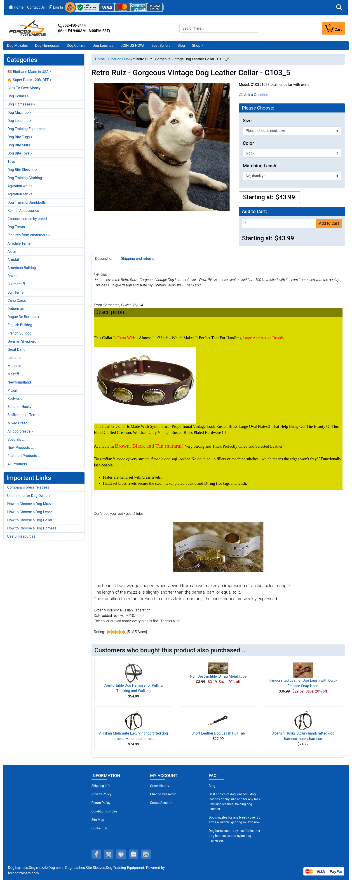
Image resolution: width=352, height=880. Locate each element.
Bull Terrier (16, 292)
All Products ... (19, 464)
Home (16, 7)
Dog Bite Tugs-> (20, 137)
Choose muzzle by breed (27, 219)
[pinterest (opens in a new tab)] (121, 854)
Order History (159, 786)
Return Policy (101, 803)
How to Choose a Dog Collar (29, 520)
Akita (11, 251)
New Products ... (20, 447)
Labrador (14, 358)
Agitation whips (19, 186)
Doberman (15, 309)
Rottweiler (15, 398)
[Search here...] (219, 28)
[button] (339, 7)
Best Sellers (160, 45)
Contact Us (36, 7)
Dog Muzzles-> (19, 112)
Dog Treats (16, 227)
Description (104, 258)
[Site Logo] (28, 28)
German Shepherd (21, 341)
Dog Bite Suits (18, 145)
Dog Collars (76, 45)
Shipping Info (101, 786)
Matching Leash (259, 166)
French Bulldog (19, 333)
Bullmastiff (16, 284)
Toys (11, 161)
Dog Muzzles (17, 45)
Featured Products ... (24, 456)
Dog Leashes (103, 45)
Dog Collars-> (18, 96)
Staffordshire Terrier (23, 415)
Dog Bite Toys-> (19, 153)
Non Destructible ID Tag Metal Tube (218, 676)
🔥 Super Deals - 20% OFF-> (29, 80)
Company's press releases (28, 487)
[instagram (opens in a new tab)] (145, 854)
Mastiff (13, 374)
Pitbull (12, 390)
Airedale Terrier (19, 243)
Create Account (161, 803)
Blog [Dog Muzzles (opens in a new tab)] (212, 786)
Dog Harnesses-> (21, 104)
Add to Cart (329, 223)
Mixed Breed (17, 423)
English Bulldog (19, 325)
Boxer (12, 276)
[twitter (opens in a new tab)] (108, 854)
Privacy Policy (102, 794)
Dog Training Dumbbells (26, 202)
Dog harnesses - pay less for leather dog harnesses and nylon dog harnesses (234, 836)
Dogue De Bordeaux (23, 317)
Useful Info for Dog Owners (29, 496)
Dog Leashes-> (19, 121)
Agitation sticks (19, 194)
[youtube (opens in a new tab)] (133, 854)
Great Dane (16, 349)
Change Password (163, 794)
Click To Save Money (23, 88)
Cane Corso (16, 300)
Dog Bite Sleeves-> (22, 170)
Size (247, 120)
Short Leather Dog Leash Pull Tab (218, 733)
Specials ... (16, 439)
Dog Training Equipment (26, 129)
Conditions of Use (104, 811)
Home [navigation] (100, 59)
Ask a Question (253, 95)
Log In (56, 7)
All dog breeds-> (20, 431)
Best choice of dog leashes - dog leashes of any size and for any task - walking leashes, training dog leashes (234, 801)
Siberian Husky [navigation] (120, 59)
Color (248, 143)
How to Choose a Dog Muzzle (30, 504)
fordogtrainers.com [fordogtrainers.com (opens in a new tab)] (23, 873)
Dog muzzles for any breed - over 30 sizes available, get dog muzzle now (234, 820)
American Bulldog (21, 268)
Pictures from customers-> (28, 235)
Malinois (14, 366)
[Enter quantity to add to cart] (279, 223)
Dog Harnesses (47, 45)
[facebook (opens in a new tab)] (96, 854)
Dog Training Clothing (24, 178)
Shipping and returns (137, 258)
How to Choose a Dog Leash (30, 512)
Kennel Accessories (23, 210)
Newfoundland (19, 382)
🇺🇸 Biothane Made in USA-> (29, 72)
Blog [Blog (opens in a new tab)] (181, 45)
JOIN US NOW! (132, 45)
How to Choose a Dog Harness (31, 528)
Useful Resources (21, 536)
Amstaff (14, 259)
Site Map (98, 820)
